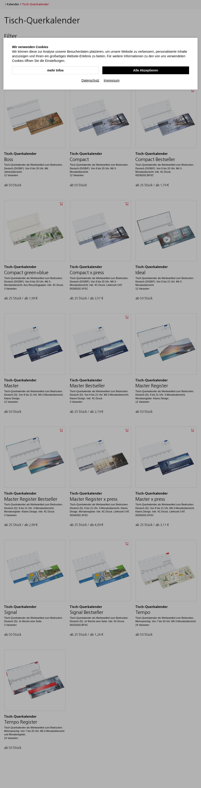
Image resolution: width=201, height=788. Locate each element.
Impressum (112, 80)
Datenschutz (90, 80)
